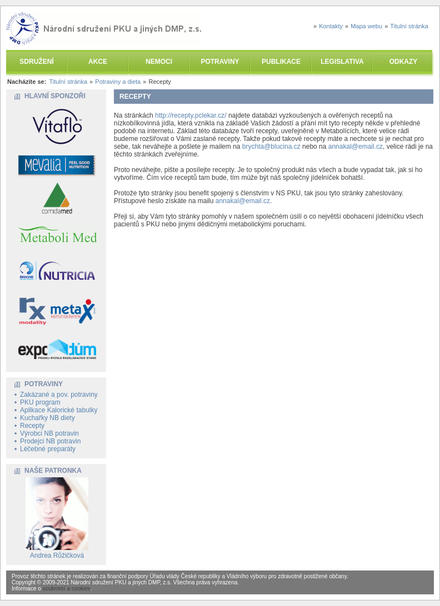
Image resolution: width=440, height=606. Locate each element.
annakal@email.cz (355, 146)
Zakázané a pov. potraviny (59, 394)
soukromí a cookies (67, 588)
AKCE (97, 61)
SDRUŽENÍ (36, 61)
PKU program (40, 402)
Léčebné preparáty (48, 449)
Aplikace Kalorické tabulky (58, 410)
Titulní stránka (409, 26)
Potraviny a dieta (118, 81)
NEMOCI (159, 61)
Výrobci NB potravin (49, 433)
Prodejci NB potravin (50, 441)
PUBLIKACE (281, 61)
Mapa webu (366, 26)
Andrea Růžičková (57, 555)
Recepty (32, 426)
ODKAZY (403, 61)
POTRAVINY (220, 61)
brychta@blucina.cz (271, 146)
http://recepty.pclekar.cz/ (191, 115)
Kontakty (331, 26)
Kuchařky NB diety (47, 418)
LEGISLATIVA (342, 61)
